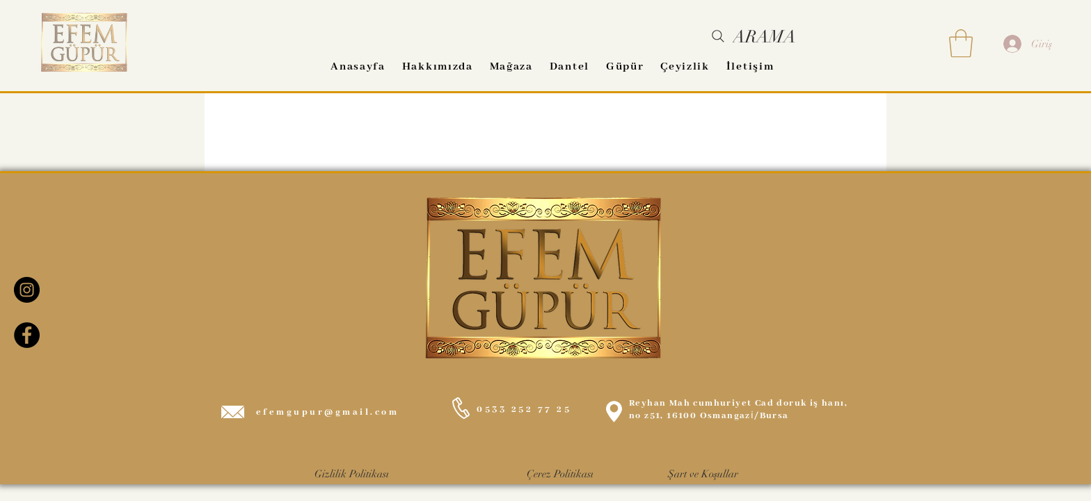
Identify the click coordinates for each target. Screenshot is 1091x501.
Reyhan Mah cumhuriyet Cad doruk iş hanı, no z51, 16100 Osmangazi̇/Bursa (738, 409)
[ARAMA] (752, 36)
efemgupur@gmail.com (327, 412)
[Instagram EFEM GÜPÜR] (27, 290)
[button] (961, 43)
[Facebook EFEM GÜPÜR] (27, 335)
